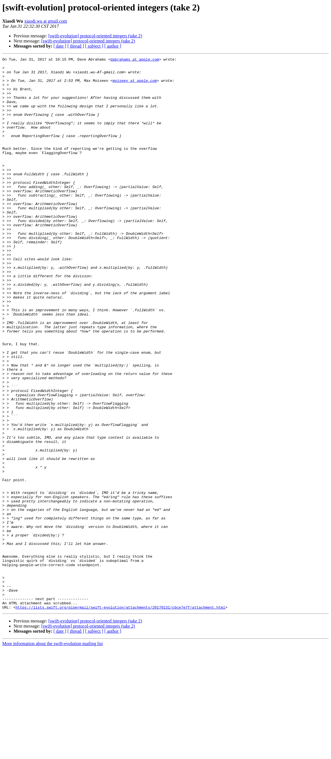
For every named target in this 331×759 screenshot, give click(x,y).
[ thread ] (75, 46)
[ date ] (59, 46)
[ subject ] (94, 46)
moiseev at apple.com (135, 85)
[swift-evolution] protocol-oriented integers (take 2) (95, 35)
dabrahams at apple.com (134, 60)
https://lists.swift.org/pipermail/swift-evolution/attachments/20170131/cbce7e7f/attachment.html (120, 717)
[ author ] (112, 46)
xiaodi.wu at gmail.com (45, 21)
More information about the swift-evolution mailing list (52, 754)
